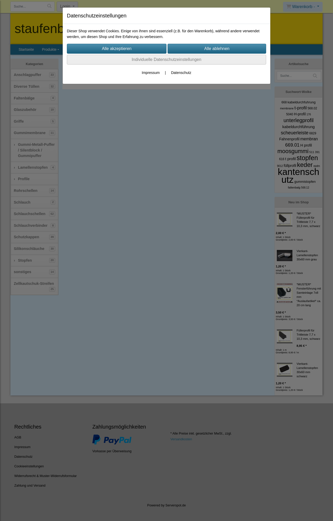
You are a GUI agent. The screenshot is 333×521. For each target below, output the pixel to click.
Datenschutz (181, 73)
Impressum (151, 73)
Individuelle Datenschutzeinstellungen (166, 59)
